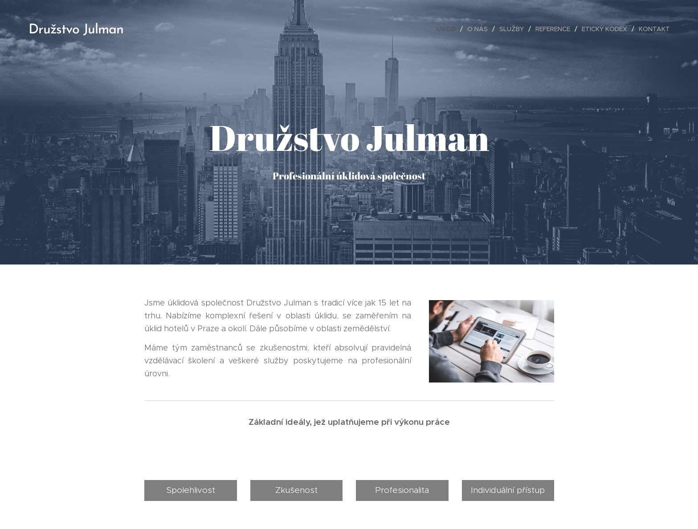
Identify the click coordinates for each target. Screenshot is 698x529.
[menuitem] (448, 29)
